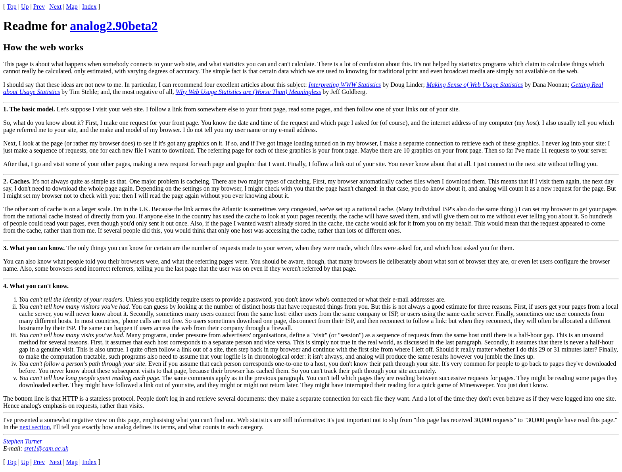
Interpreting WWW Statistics (345, 84)
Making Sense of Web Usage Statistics (474, 84)
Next (55, 6)
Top (12, 6)
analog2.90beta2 (113, 26)
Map (72, 6)
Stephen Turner (22, 441)
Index (89, 6)
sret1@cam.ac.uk (46, 448)
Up (25, 6)
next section (34, 427)
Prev (39, 6)
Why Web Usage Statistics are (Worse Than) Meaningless (248, 91)
